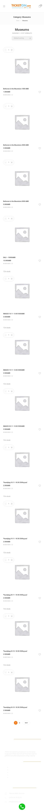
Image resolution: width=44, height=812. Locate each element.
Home (17, 20)
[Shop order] (22, 38)
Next (26, 723)
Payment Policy (14, 772)
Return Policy (13, 777)
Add (10, 767)
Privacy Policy (13, 770)
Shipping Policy (14, 775)
